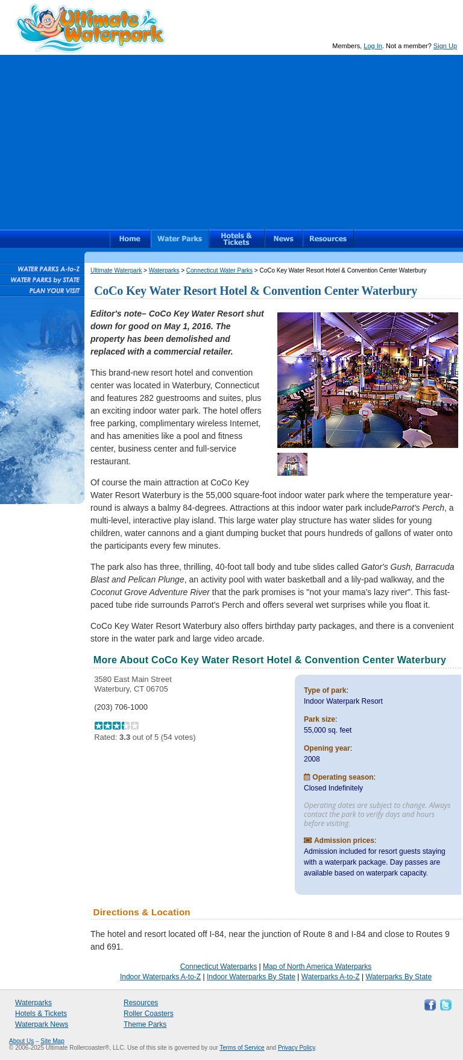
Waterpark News (41, 1024)
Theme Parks (145, 1024)
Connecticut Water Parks (219, 270)
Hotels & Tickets (41, 1013)
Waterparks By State (398, 977)
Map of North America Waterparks (317, 966)
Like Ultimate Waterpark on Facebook (428, 1004)
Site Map (52, 1041)
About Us (21, 1041)
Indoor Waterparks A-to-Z (160, 977)
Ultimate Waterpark (90, 28)
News (284, 239)
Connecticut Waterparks (218, 966)
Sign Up (445, 45)
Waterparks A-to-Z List (42, 268)
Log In (373, 45)
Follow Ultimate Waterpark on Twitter (444, 1004)
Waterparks (180, 239)
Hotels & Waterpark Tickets (237, 239)
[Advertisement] (231, 139)
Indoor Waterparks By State (251, 977)
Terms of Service (241, 1047)
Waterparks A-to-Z (330, 977)
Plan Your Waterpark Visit (42, 290)
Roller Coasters (149, 1013)
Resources (328, 239)
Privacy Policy (296, 1047)
